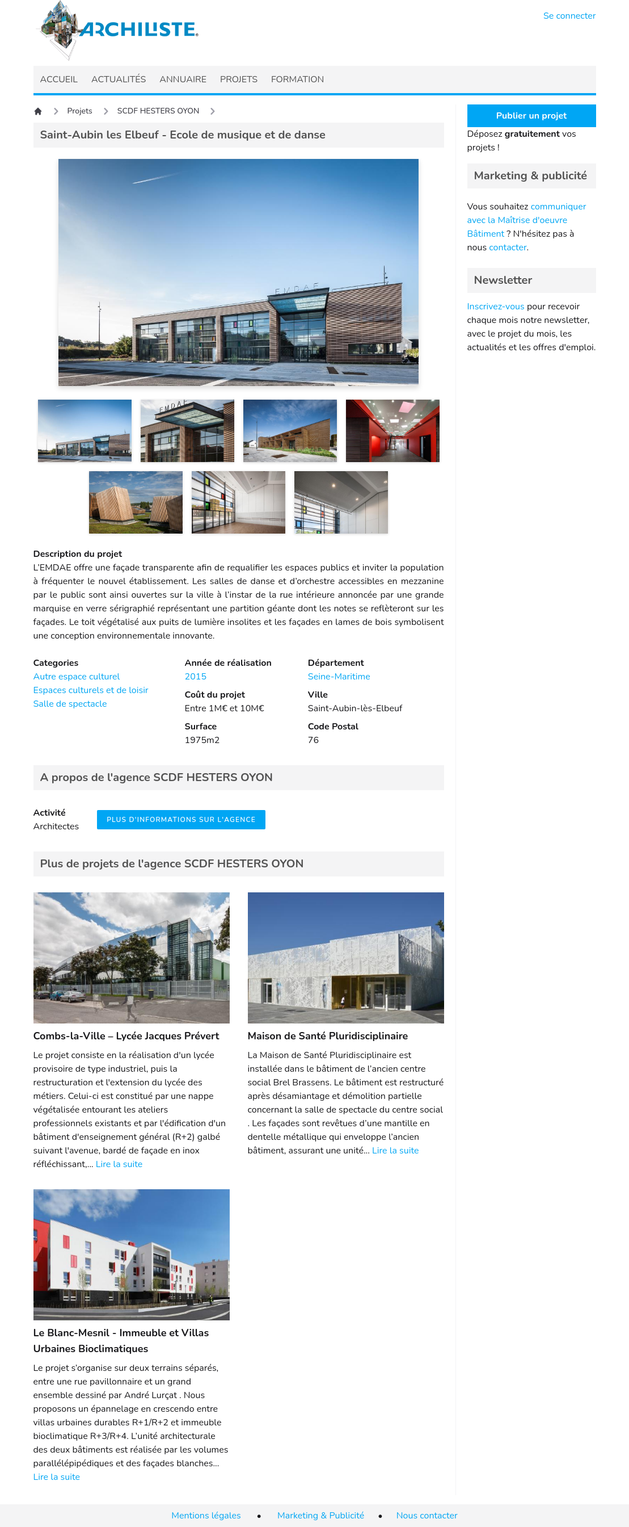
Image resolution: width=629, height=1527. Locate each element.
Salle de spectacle (70, 704)
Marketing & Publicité (320, 1515)
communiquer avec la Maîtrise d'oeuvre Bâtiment (526, 220)
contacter (507, 247)
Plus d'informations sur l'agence (181, 819)
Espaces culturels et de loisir (91, 690)
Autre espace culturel (76, 676)
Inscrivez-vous (496, 306)
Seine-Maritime (339, 676)
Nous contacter (427, 1515)
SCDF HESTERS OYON (158, 111)
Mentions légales (205, 1515)
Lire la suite (119, 1164)
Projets (79, 111)
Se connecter (569, 16)
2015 (195, 676)
